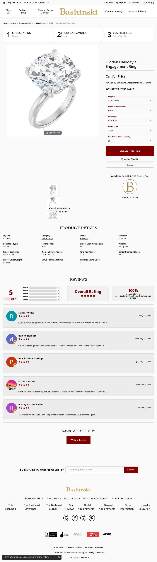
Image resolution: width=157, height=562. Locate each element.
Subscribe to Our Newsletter (42, 469)
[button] (108, 2)
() (59, 287)
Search (15, 36)
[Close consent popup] (59, 557)
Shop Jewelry (53, 498)
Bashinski (84, 238)
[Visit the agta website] (107, 534)
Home (5, 23)
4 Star (25, 290)
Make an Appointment (95, 498)
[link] (12, 2)
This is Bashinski (10, 507)
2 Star (25, 296)
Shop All (8, 11)
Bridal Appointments (86, 507)
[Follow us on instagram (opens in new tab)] (83, 518)
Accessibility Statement (94, 547)
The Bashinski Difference (32, 507)
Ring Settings (41, 23)
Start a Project (72, 498)
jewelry (13, 23)
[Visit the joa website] (64, 534)
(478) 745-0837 (60, 212)
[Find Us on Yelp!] (93, 534)
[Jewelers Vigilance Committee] (78, 534)
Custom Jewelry (113, 11)
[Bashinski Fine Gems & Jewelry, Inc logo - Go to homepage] (78, 11)
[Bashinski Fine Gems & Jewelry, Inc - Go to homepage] (78, 489)
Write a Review (78, 439)
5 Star (25, 287)
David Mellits (26, 312)
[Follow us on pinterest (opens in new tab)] (92, 518)
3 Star (25, 293)
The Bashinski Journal (54, 507)
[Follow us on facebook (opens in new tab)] (75, 518)
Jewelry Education (144, 507)
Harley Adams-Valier (30, 404)
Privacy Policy (59, 547)
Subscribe (131, 469)
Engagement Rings (26, 23)
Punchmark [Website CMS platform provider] (84, 558)
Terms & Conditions (74, 547)
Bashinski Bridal (23, 11)
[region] (52, 91)
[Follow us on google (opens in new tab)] (66, 518)
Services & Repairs (138, 11)
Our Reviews (69, 507)
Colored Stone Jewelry (45, 11)
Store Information (121, 498)
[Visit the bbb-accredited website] (51, 534)
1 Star (25, 299)
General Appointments (107, 507)
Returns (130, 165)
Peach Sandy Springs (30, 358)
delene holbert (27, 335)
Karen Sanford (27, 381)
